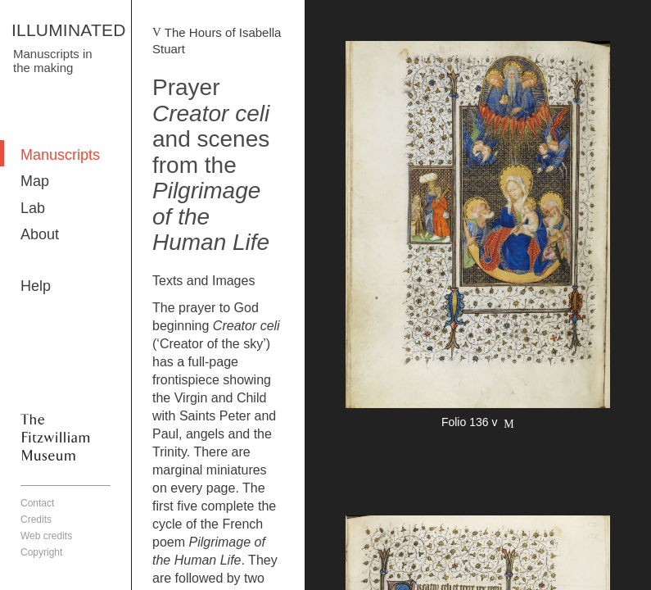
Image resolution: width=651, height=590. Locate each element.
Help (35, 286)
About (39, 234)
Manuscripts (60, 155)
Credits (36, 519)
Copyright (41, 552)
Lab (32, 208)
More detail (478, 237)
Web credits (46, 536)
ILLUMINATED (68, 29)
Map (34, 181)
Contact (37, 503)
